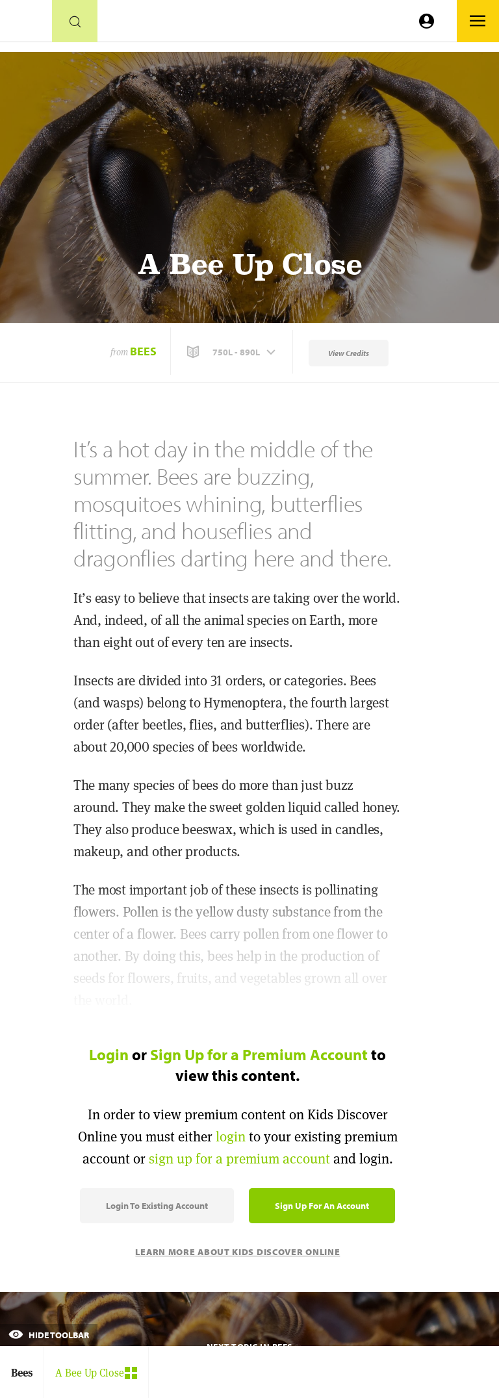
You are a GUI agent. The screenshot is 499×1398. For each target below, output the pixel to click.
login (231, 1136)
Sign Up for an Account (322, 1206)
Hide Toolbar (48, 1335)
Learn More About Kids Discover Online (237, 1252)
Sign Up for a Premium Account (259, 1054)
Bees (143, 351)
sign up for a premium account (239, 1158)
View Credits (348, 353)
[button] (232, 352)
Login (109, 1054)
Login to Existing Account (157, 1206)
